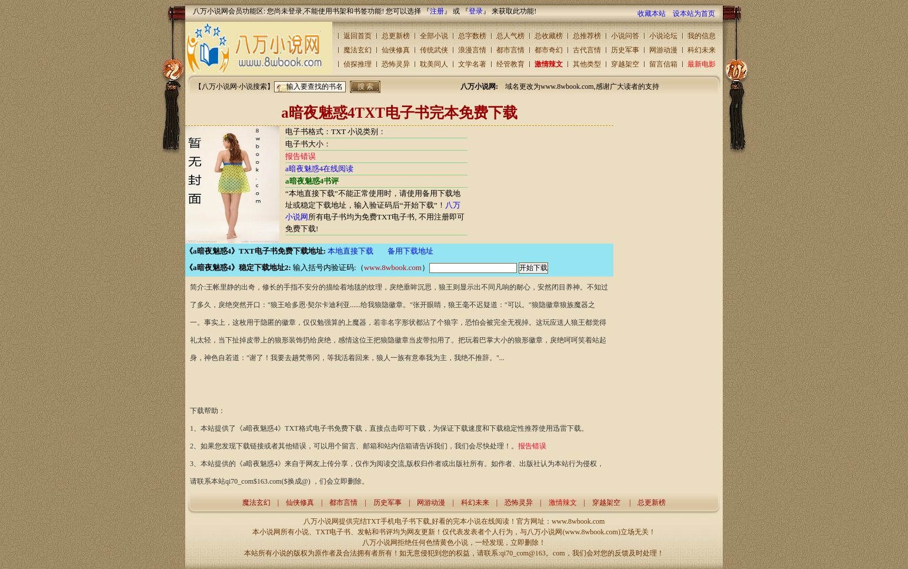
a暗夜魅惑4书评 (312, 181)
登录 (476, 11)
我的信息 (701, 36)
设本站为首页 (694, 13)
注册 (437, 11)
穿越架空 (625, 64)
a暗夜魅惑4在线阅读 (319, 168)
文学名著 (472, 64)
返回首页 (357, 36)
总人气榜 (510, 36)
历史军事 (625, 50)
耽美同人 (434, 64)
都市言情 (510, 50)
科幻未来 (701, 50)
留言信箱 (663, 64)
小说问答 (625, 36)
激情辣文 (549, 64)
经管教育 (510, 64)
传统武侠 (434, 50)
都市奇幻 (549, 50)
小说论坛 (663, 36)
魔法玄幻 (357, 50)
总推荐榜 (587, 36)
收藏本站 (651, 13)
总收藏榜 (549, 36)
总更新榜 (396, 36)
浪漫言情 (472, 50)
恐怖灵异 (396, 64)
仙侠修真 (396, 50)
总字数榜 (472, 36)
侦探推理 (357, 64)
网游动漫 (663, 50)
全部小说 (434, 36)
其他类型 (587, 64)
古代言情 (587, 50)
